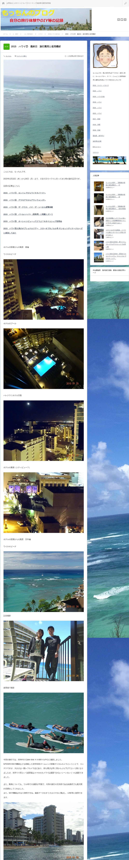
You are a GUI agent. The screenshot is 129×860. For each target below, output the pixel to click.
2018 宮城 (96, 130)
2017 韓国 (96, 119)
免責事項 (40, 3)
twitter (122, 19)
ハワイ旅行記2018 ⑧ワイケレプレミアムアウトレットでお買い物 (116, 244)
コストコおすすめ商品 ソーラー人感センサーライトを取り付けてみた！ (116, 232)
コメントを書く (22, 56)
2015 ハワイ (97, 113)
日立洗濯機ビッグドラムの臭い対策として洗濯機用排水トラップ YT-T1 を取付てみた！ (116, 220)
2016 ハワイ (97, 108)
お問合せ (10, 3)
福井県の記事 (97, 141)
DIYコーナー (97, 147)
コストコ (96, 152)
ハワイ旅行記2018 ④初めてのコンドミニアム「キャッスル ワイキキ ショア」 (116, 256)
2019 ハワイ (97, 91)
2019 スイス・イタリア (101, 85)
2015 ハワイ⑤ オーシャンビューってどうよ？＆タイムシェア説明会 (33, 221)
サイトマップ (31, 3)
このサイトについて (20, 3)
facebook (125, 19)
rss (118, 19)
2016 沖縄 (96, 124)
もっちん (8, 56)
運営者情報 (47, 3)
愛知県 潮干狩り (98, 136)
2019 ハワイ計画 (98, 96)
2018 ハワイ (97, 102)
